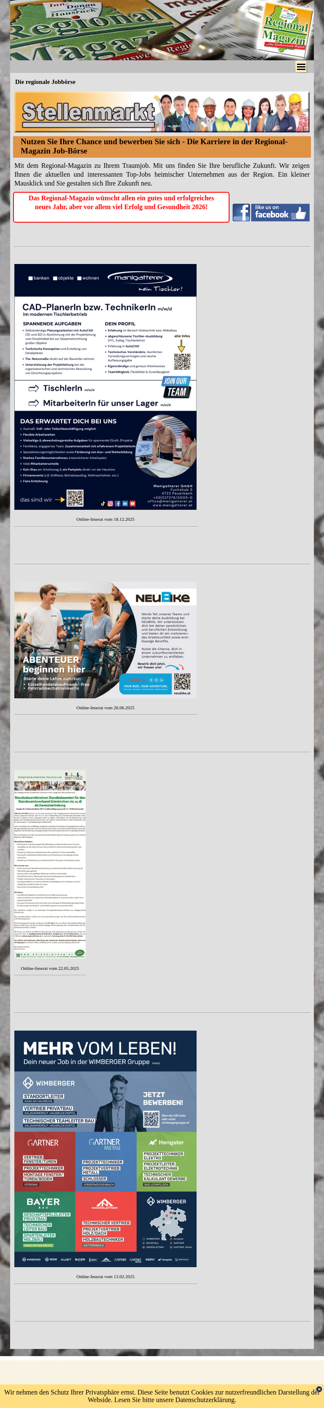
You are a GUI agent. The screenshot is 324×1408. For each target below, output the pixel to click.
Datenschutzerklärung (205, 1399)
